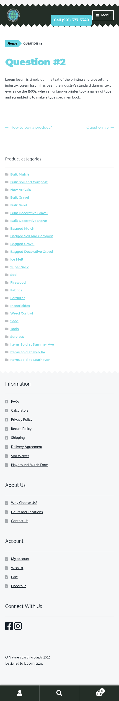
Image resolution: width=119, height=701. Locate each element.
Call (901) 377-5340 (71, 20)
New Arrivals (20, 190)
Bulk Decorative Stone (28, 221)
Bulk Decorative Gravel (29, 213)
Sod (13, 275)
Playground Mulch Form (29, 465)
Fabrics (16, 290)
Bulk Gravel (19, 197)
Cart (14, 577)
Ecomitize (33, 663)
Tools (14, 329)
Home (12, 43)
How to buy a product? (31, 128)
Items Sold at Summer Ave (32, 344)
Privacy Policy (22, 420)
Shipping (18, 438)
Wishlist (17, 568)
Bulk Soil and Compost (29, 182)
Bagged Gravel (22, 244)
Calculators (19, 411)
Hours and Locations (27, 512)
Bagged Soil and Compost (31, 236)
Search (59, 693)
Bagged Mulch (22, 229)
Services (17, 337)
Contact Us (19, 521)
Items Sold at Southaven (30, 360)
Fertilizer (17, 298)
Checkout (18, 586)
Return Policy (21, 429)
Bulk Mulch (19, 174)
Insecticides (20, 306)
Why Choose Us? (24, 503)
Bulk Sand (18, 205)
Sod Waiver (20, 456)
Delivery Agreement (26, 447)
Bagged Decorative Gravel (31, 252)
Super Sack (19, 267)
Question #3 (97, 128)
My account (20, 559)
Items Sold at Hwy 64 (27, 352)
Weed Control (21, 313)
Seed (14, 321)
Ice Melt (16, 259)
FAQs (15, 402)
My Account (20, 693)
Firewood (18, 282)
